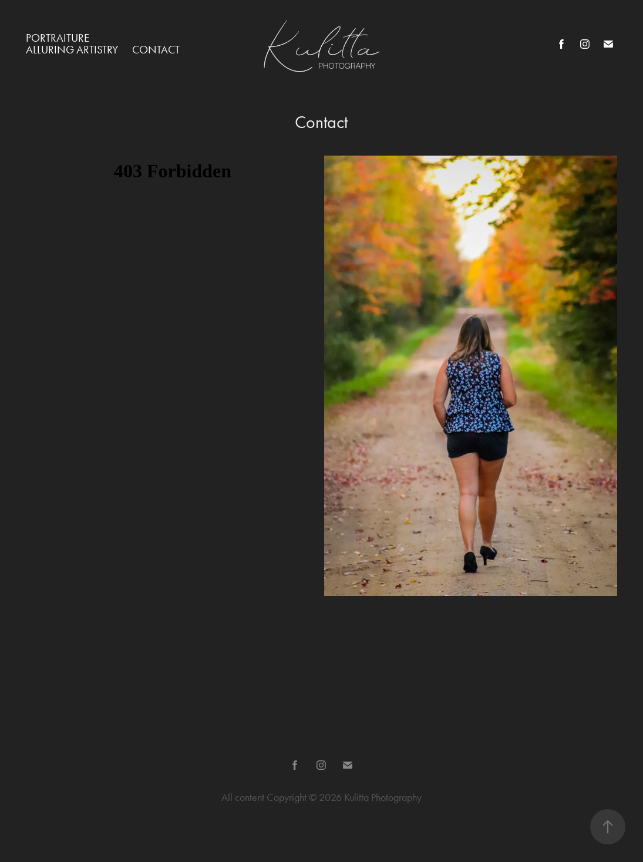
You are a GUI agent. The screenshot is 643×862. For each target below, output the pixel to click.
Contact (156, 49)
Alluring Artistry (72, 49)
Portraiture (57, 38)
